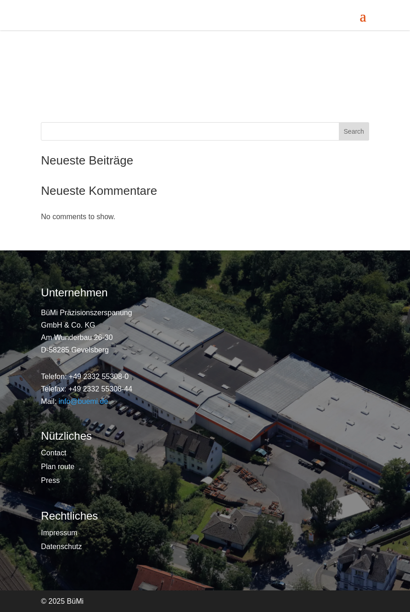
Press (50, 480)
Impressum (59, 533)
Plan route (57, 467)
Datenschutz (61, 547)
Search (354, 131)
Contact (53, 453)
